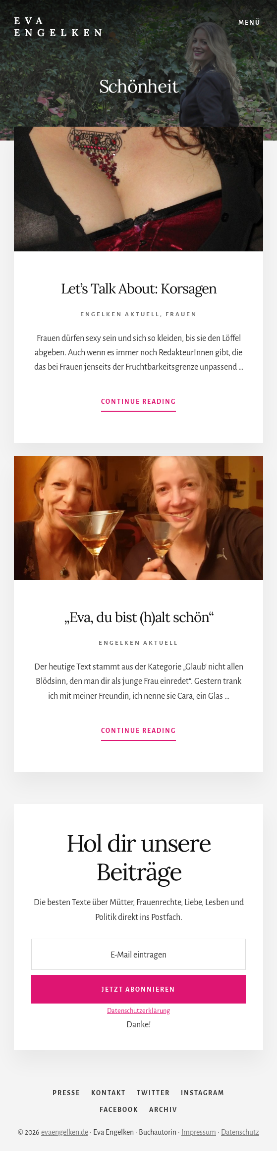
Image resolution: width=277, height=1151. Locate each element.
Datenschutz (240, 1132)
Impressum (198, 1132)
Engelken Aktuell (120, 314)
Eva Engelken (60, 26)
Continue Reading (138, 404)
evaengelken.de (64, 1132)
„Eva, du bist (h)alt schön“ (139, 617)
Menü (249, 22)
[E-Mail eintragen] (138, 954)
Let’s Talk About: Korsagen (139, 288)
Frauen (181, 314)
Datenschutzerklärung (138, 1010)
